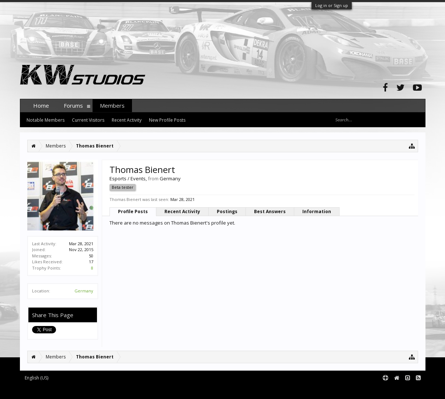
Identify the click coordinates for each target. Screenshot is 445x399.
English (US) (36, 378)
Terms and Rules (407, 390)
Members (112, 105)
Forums (73, 105)
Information (316, 211)
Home (41, 105)
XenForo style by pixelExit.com (165, 390)
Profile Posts (133, 211)
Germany (83, 291)
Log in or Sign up (331, 5)
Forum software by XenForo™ (76, 390)
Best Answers (270, 211)
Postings (227, 211)
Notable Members (46, 120)
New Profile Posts (167, 120)
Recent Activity (182, 211)
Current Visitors (88, 120)
